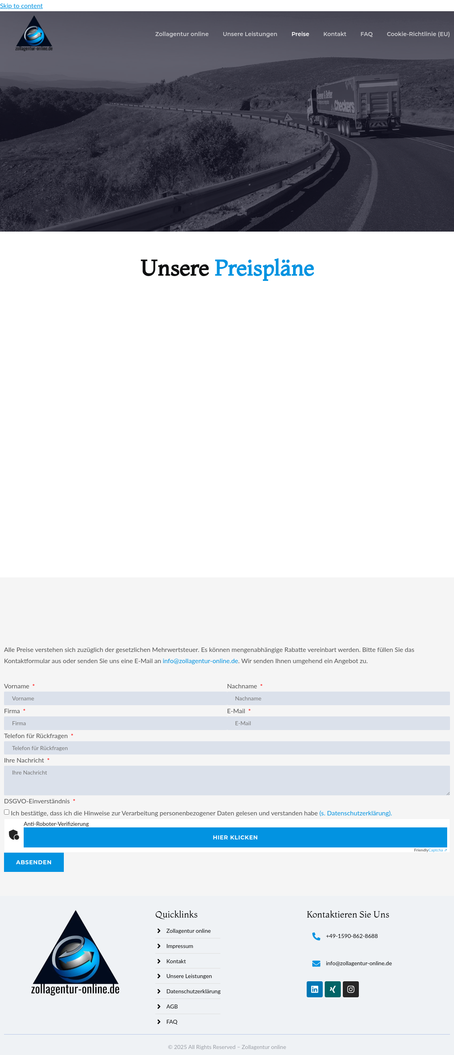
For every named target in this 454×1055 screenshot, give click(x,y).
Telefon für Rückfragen (36, 735)
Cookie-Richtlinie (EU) (418, 34)
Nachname (243, 686)
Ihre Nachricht (25, 760)
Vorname (17, 686)
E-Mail (237, 710)
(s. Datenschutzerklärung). (356, 813)
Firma (13, 710)
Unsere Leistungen (250, 34)
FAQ (366, 34)
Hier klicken (235, 837)
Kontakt (335, 34)
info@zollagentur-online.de (200, 660)
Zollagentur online (182, 34)
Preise (300, 34)
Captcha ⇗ (430, 849)
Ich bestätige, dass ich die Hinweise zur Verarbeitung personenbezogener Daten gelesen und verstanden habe (201, 813)
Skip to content (21, 5)
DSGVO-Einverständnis (37, 801)
